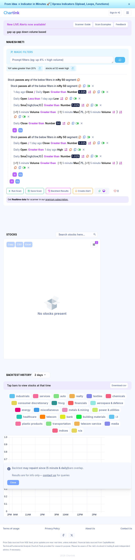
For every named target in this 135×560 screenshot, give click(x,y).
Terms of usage (11, 528)
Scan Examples (103, 24)
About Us (90, 528)
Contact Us (126, 528)
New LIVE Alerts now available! (26, 24)
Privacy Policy (52, 528)
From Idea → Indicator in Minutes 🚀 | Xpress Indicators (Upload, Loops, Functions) (57, 3)
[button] (129, 4)
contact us (49, 475)
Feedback (121, 24)
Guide (82, 24)
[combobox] (41, 375)
